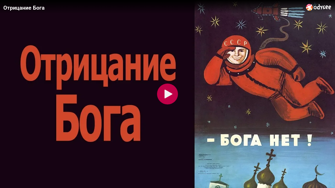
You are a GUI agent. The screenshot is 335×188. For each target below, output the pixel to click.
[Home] (318, 7)
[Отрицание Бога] (153, 8)
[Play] (167, 94)
